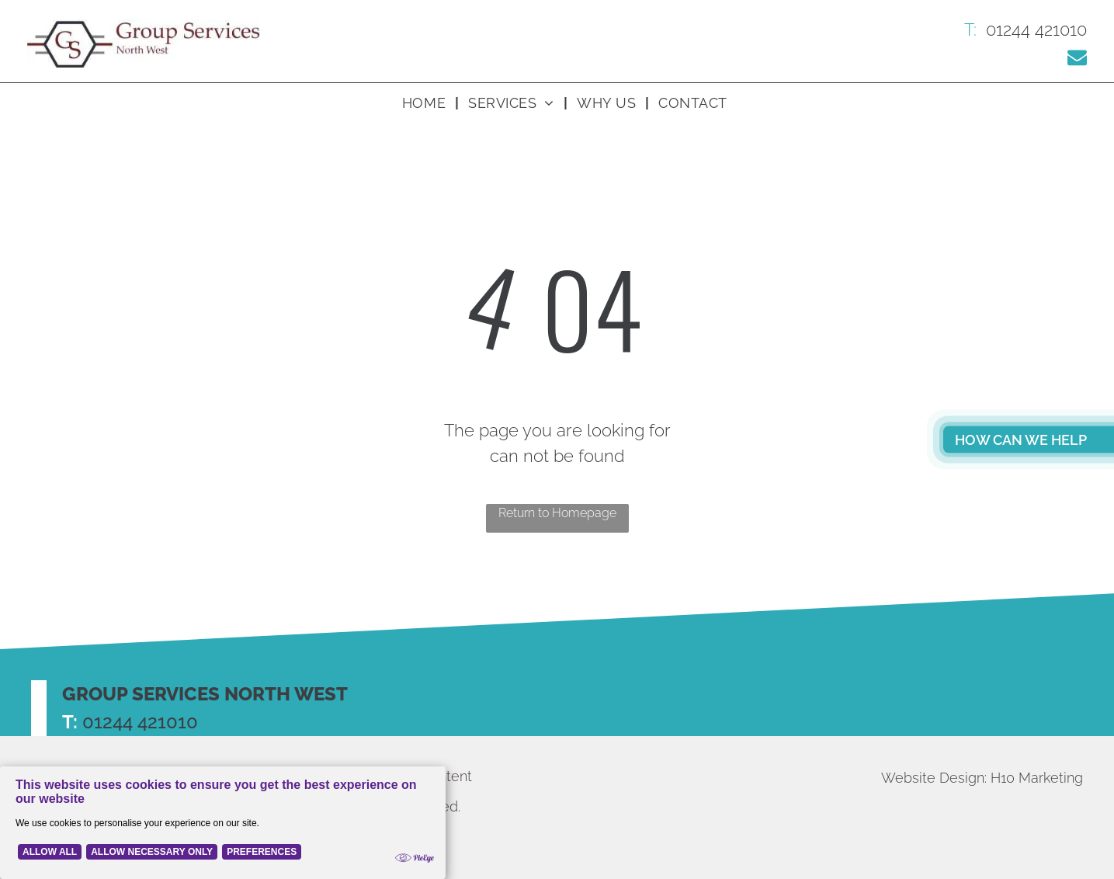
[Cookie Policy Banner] (223, 822)
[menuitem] (426, 102)
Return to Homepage (557, 513)
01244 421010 (140, 721)
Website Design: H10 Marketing (982, 778)
